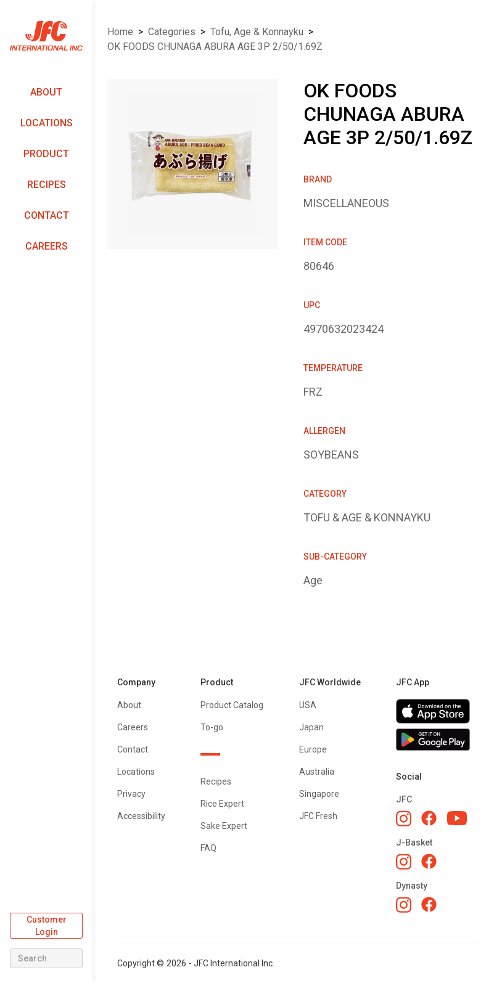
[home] (46, 36)
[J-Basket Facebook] (429, 861)
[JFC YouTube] (456, 818)
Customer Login (47, 926)
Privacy (131, 794)
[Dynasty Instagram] (403, 905)
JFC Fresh (318, 816)
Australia (316, 772)
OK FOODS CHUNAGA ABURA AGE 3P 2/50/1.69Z (215, 46)
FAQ (208, 848)
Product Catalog (231, 705)
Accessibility (141, 816)
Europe (313, 749)
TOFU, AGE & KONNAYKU (256, 32)
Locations (46, 123)
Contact (46, 215)
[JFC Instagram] (403, 818)
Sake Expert (223, 826)
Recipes (46, 184)
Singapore (319, 794)
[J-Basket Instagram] (403, 862)
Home (120, 32)
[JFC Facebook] (429, 818)
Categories (171, 32)
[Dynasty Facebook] (429, 904)
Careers (46, 246)
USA (307, 705)
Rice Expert (222, 804)
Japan (311, 727)
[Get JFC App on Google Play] (436, 739)
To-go (211, 727)
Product (46, 154)
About (46, 92)
